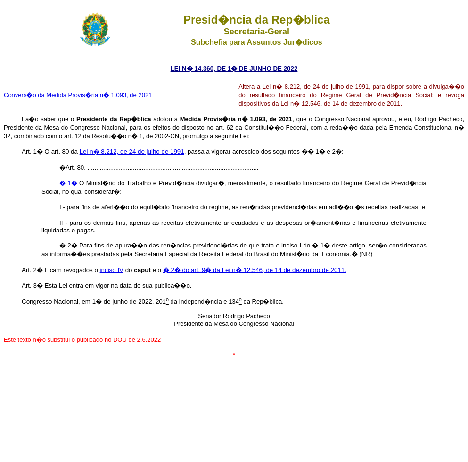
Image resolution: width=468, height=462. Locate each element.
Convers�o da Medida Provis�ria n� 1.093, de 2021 (78, 95)
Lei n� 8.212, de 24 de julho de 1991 (132, 151)
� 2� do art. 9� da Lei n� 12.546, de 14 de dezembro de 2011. (254, 269)
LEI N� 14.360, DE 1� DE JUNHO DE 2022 (234, 68)
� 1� (69, 183)
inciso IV (111, 269)
